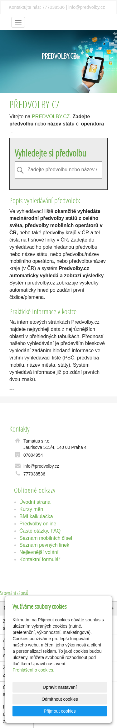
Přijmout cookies (60, 711)
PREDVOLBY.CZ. (51, 116)
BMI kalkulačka (36, 516)
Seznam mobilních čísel (45, 538)
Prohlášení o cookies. (33, 669)
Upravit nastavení (60, 687)
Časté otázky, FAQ (40, 531)
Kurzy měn (31, 509)
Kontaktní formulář (39, 559)
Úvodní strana (35, 502)
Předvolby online (37, 523)
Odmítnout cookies (59, 699)
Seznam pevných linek (44, 545)
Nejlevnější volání (38, 552)
